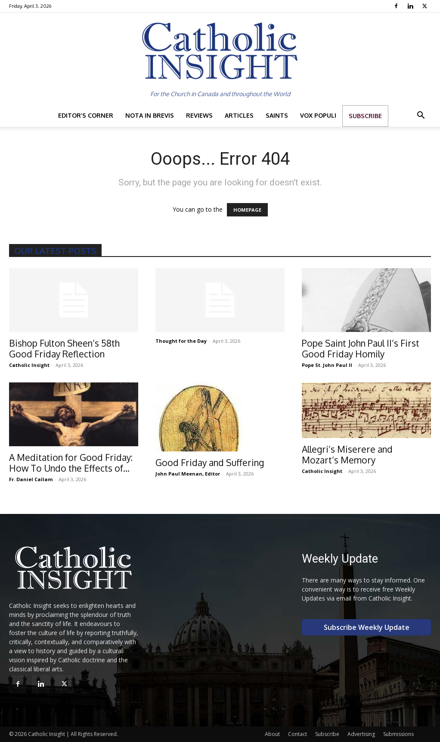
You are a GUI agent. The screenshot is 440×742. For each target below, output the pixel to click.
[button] (420, 116)
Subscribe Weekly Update (366, 627)
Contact (297, 734)
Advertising (361, 734)
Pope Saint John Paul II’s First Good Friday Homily (360, 348)
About (272, 734)
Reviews (199, 115)
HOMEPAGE (247, 210)
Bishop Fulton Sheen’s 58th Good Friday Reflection (64, 348)
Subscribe (365, 115)
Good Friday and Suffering (209, 462)
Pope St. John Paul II (327, 365)
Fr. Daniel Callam (31, 479)
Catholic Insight (29, 365)
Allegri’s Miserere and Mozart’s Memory (347, 454)
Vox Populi (318, 115)
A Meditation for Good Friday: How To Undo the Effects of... (71, 462)
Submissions (398, 734)
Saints (277, 115)
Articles (239, 115)
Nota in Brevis (149, 115)
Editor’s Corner (85, 115)
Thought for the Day (181, 341)
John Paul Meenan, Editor (187, 473)
